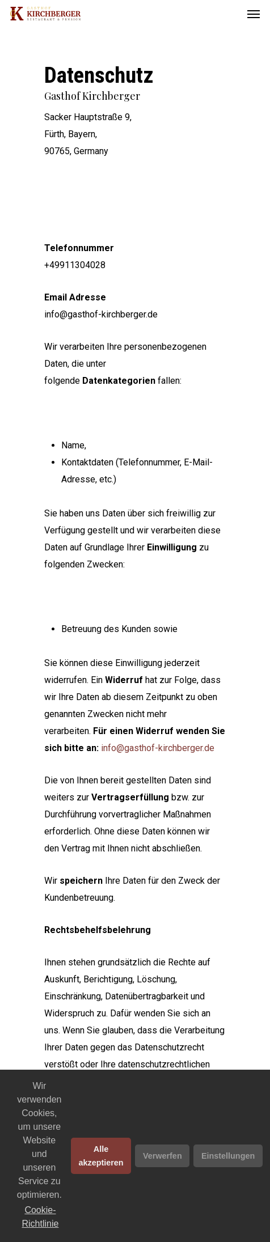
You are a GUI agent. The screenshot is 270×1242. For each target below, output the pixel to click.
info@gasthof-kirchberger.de (157, 748)
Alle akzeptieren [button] (100, 1155)
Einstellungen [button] (228, 1155)
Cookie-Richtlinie (40, 1216)
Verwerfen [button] (162, 1155)
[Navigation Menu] (253, 13)
